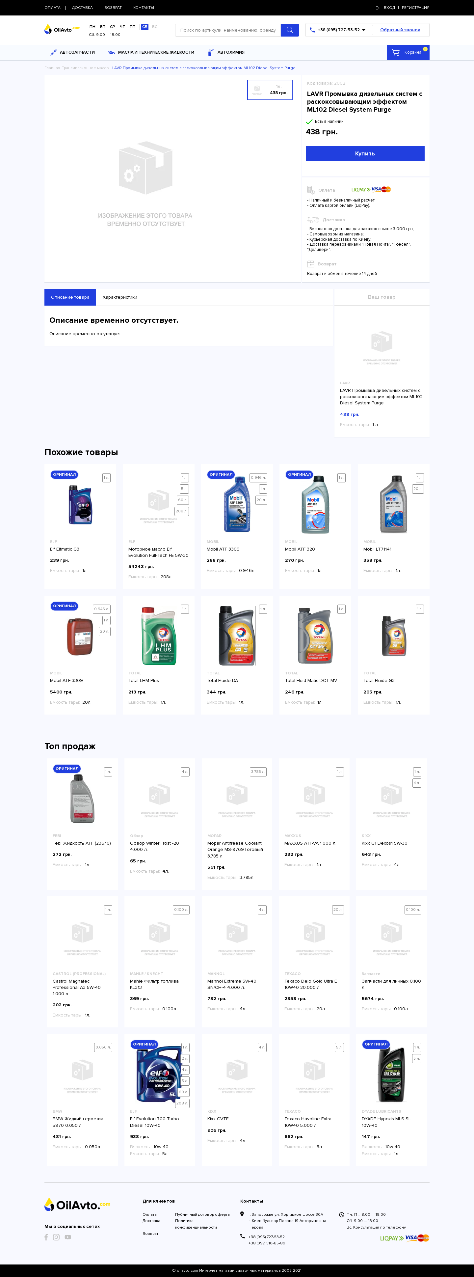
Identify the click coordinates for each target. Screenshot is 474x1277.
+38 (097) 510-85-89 (267, 1243)
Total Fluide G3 (379, 680)
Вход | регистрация (403, 7)
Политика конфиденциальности (196, 1224)
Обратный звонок (400, 30)
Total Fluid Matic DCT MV (311, 680)
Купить (365, 153)
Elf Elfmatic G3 (64, 549)
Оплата (150, 1214)
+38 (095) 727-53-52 (267, 1237)
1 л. (106, 477)
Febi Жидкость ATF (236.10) (82, 843)
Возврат (150, 1233)
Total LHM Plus (143, 680)
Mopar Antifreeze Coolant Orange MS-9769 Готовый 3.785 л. (235, 849)
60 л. (183, 500)
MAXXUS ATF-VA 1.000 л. (310, 843)
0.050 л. (103, 1047)
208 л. (182, 511)
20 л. (261, 500)
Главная (52, 68)
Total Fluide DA (222, 680)
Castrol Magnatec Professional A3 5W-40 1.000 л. (77, 987)
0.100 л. (181, 909)
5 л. (184, 488)
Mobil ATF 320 (300, 549)
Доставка (151, 1220)
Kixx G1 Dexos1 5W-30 (385, 843)
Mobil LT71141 (377, 549)
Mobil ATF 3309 (223, 549)
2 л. (185, 1058)
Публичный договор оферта (202, 1214)
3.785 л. (258, 771)
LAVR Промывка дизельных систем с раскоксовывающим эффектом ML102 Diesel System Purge (381, 397)
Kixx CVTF (217, 1119)
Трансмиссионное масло (85, 68)
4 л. (185, 771)
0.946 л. (258, 477)
